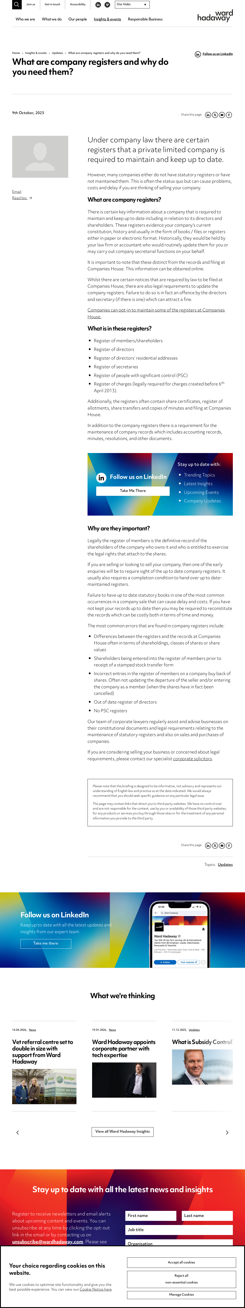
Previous (17, 1132)
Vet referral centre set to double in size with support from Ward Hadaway (42, 1052)
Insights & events (107, 19)
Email (16, 192)
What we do (51, 19)
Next (227, 1132)
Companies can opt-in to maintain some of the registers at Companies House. (156, 314)
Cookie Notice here (96, 1289)
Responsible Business (145, 19)
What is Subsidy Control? (203, 1043)
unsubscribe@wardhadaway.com (47, 1242)
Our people (77, 19)
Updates (57, 53)
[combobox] (132, 5)
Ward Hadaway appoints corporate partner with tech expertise (123, 1049)
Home (16, 53)
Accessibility (78, 4)
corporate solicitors (192, 759)
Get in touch (52, 4)
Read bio (22, 198)
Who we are (25, 19)
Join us (30, 4)
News (32, 1030)
